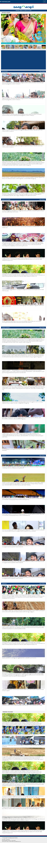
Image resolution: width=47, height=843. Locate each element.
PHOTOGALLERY (5, 1)
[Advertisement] (23, 60)
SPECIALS (4, 583)
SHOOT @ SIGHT (6, 327)
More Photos (42, 71)
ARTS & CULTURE (6, 199)
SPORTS (4, 455)
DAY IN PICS (5, 71)
